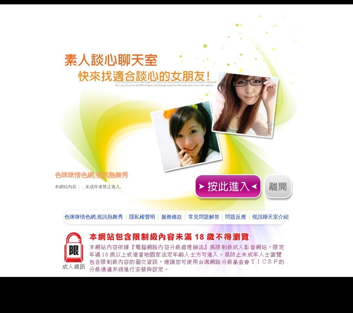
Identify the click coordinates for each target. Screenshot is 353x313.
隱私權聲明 (142, 217)
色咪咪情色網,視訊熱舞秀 (93, 217)
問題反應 (235, 217)
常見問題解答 (204, 217)
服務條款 (171, 217)
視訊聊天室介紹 (270, 217)
